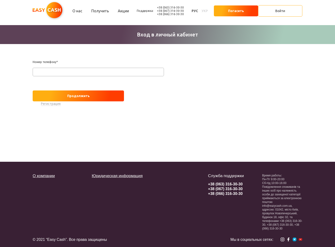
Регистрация (51, 104)
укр (205, 11)
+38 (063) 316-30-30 (170, 7)
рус (195, 11)
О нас (77, 11)
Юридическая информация (117, 176)
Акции (123, 11)
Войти (280, 11)
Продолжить (78, 96)
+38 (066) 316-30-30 (170, 14)
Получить (100, 11)
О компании (44, 176)
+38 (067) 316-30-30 (170, 10)
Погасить (236, 11)
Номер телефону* (45, 61)
